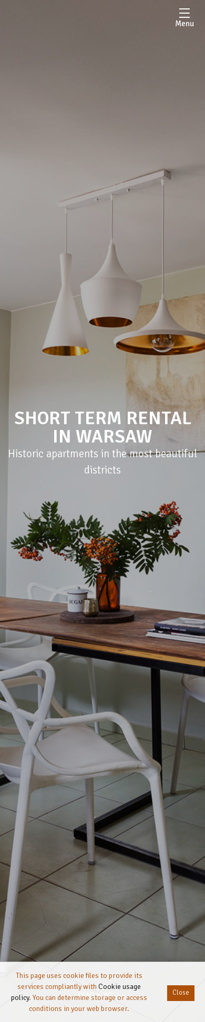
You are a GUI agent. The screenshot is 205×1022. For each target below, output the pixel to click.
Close (180, 992)
